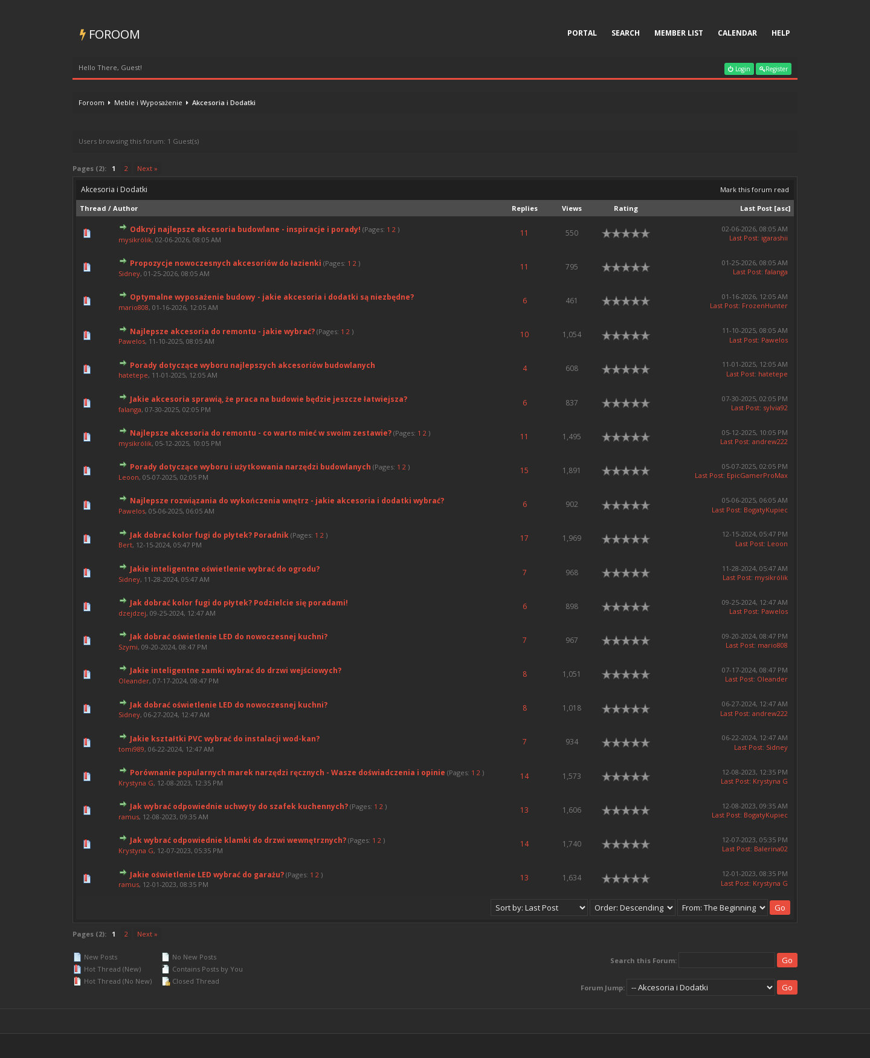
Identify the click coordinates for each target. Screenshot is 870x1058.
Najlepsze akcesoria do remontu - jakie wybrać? (222, 331)
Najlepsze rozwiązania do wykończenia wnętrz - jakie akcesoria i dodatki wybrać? (287, 500)
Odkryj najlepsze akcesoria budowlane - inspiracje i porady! (245, 229)
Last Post (756, 208)
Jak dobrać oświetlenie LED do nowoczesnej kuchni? (228, 636)
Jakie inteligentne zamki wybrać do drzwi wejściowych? (235, 670)
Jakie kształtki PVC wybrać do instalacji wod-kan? (225, 739)
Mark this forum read (754, 189)
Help (781, 33)
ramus (128, 816)
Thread (93, 208)
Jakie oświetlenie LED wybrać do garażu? (207, 874)
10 (524, 334)
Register (773, 69)
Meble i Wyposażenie (148, 102)
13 (524, 810)
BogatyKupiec (766, 509)
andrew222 (770, 441)
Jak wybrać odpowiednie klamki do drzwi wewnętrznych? (238, 840)
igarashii (774, 237)
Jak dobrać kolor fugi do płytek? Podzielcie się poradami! (239, 603)
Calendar (737, 33)
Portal (582, 33)
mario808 (133, 307)
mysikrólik (135, 239)
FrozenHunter (765, 305)
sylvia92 (775, 407)
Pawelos (131, 341)
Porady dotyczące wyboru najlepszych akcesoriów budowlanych (252, 365)
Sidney (129, 273)
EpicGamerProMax (757, 475)
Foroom (110, 34)
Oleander (133, 680)
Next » (147, 168)
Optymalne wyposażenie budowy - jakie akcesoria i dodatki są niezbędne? (272, 297)
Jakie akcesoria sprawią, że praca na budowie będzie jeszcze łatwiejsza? (268, 399)
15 (524, 470)
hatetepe (133, 374)
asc (782, 208)
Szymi (128, 646)
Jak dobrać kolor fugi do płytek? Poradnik (209, 535)
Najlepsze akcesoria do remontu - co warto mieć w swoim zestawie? (261, 433)
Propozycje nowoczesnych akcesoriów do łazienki (225, 263)
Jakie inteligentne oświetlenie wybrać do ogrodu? (225, 569)
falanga (776, 271)
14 (524, 776)
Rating (626, 208)
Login (739, 69)
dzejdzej (132, 613)
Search (625, 33)
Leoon (128, 477)
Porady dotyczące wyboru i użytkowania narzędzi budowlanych (250, 467)
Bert (125, 544)
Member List (678, 33)
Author (125, 208)
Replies (525, 208)
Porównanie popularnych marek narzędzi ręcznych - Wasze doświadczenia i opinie (287, 772)
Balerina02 (771, 848)
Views (572, 208)
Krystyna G (135, 782)
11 (524, 233)
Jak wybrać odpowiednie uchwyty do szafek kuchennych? (239, 806)
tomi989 (131, 748)
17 (524, 538)
